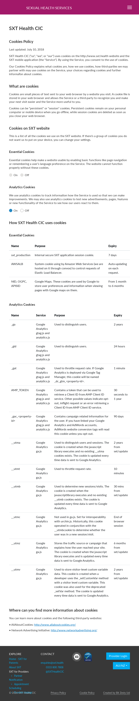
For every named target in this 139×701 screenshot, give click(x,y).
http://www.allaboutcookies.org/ (55, 625)
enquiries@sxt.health (52, 662)
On (13, 175)
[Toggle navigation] (130, 7)
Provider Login (118, 656)
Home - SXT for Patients (18, 661)
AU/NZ (120, 666)
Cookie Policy (87, 692)
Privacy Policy (58, 692)
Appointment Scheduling (19, 686)
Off (24, 175)
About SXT (15, 667)
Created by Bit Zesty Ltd (116, 692)
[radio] (10, 175)
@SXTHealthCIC (55, 671)
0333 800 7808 (54, 667)
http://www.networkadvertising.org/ (74, 630)
